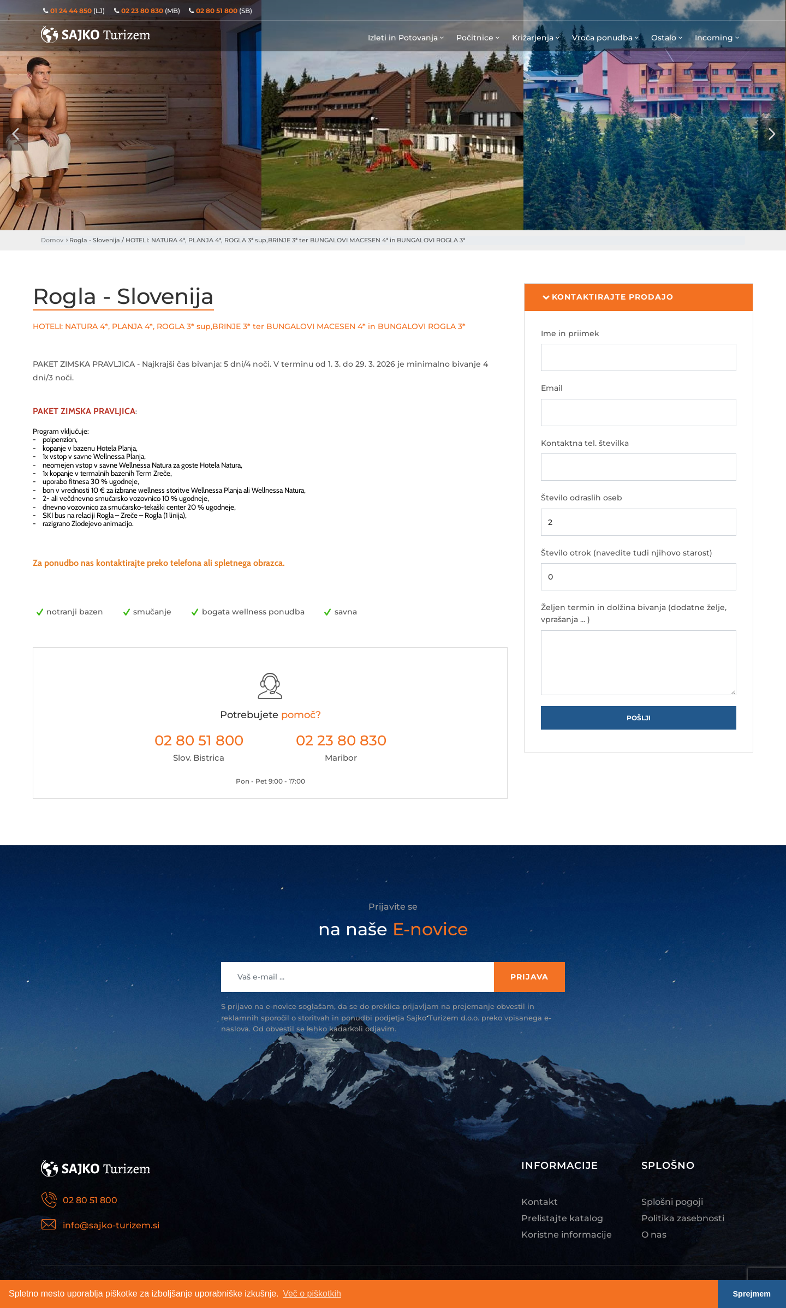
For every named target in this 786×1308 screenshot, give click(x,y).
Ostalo (667, 38)
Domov (52, 240)
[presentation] (15, 134)
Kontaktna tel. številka (585, 443)
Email (552, 388)
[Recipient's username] (358, 977)
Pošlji (639, 718)
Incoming (718, 38)
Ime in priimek (570, 333)
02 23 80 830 (341, 740)
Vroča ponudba (606, 38)
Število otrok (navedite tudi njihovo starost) (626, 553)
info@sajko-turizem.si (111, 1225)
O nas (653, 1234)
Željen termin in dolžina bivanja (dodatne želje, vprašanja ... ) (634, 613)
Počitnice (478, 38)
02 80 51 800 (198, 740)
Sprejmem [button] (752, 1293)
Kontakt (539, 1202)
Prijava (529, 977)
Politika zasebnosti (682, 1218)
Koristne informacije (566, 1234)
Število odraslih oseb (581, 498)
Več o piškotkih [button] (312, 1293)
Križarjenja (536, 38)
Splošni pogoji (672, 1202)
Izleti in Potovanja (406, 38)
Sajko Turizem (95, 34)
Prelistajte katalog (562, 1218)
